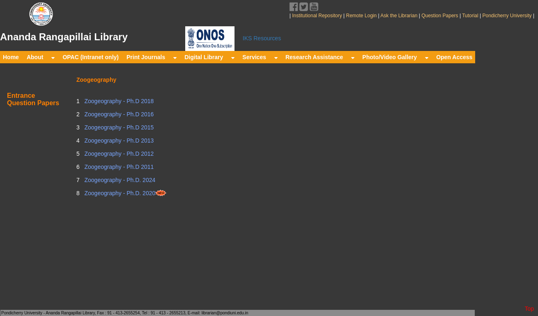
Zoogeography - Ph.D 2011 (118, 167)
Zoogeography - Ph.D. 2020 (125, 193)
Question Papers (440, 15)
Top (529, 308)
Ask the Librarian (398, 15)
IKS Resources (262, 38)
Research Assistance (319, 57)
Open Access (454, 57)
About (41, 57)
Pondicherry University (507, 15)
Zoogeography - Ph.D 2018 (118, 101)
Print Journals (151, 57)
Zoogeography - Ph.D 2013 (118, 140)
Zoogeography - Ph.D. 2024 (119, 180)
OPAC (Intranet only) (90, 57)
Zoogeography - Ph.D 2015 (118, 127)
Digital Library (209, 57)
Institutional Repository (317, 15)
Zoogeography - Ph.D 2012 (118, 153)
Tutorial (469, 15)
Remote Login (361, 15)
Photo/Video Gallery (395, 57)
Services (260, 57)
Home (11, 57)
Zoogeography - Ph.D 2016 (118, 114)
